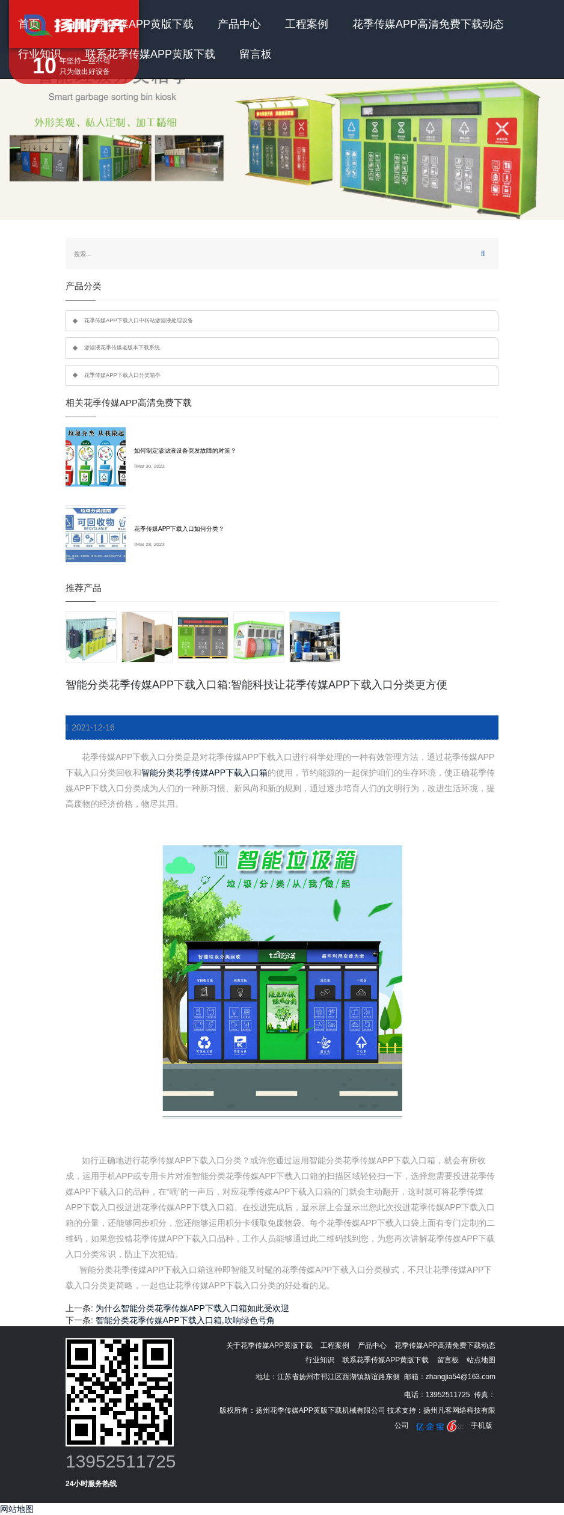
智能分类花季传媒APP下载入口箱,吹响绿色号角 (185, 1320)
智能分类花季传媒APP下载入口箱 (204, 772)
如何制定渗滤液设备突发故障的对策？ (185, 450)
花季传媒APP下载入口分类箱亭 (122, 375)
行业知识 (39, 54)
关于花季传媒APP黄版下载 (129, 24)
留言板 (255, 54)
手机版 (481, 1425)
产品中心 (239, 24)
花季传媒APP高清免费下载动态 (428, 24)
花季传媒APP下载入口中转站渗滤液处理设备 (138, 320)
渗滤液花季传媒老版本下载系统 (122, 347)
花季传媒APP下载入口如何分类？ (179, 528)
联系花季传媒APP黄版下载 (150, 54)
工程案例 (306, 24)
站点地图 (481, 1360)
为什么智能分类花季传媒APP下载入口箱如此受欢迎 (192, 1308)
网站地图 (17, 1509)
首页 (29, 24)
